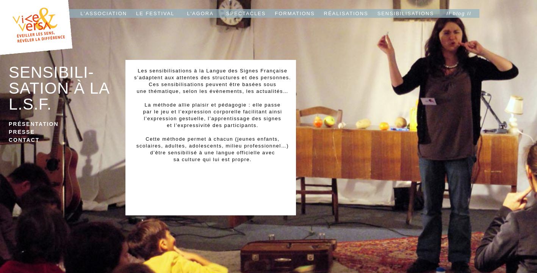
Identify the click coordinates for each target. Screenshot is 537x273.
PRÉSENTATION (34, 124)
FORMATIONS (295, 13)
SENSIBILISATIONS (405, 13)
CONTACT (24, 140)
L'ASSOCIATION (103, 13)
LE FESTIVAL (155, 13)
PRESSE (22, 132)
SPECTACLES (246, 13)
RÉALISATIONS (346, 13)
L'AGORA (200, 13)
